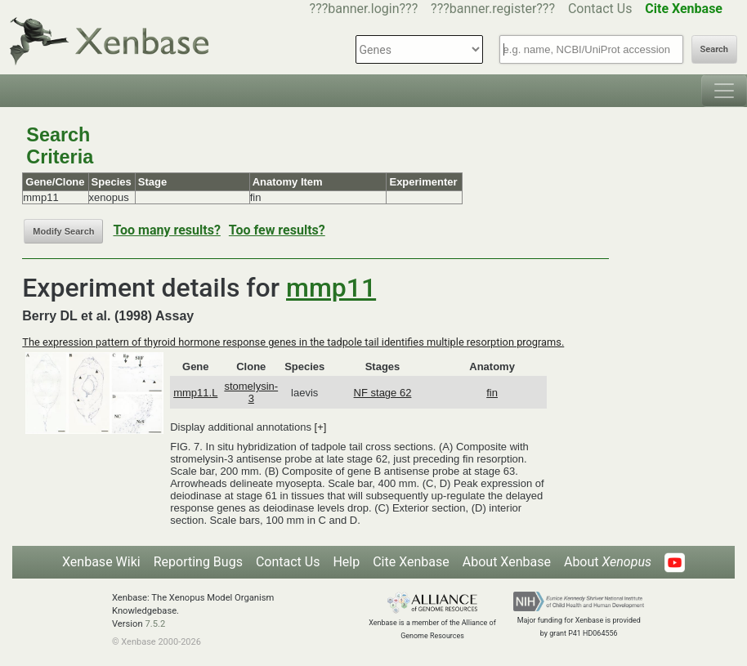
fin (492, 393)
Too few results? (277, 230)
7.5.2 (155, 624)
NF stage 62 (383, 393)
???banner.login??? (364, 8)
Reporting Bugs (198, 562)
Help (346, 562)
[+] (321, 427)
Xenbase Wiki (101, 562)
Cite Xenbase (411, 562)
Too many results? (166, 230)
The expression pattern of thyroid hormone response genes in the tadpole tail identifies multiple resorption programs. (293, 342)
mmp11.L (195, 393)
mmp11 (331, 287)
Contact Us (600, 8)
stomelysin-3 (251, 392)
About (607, 562)
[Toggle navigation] (724, 90)
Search (714, 49)
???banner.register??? (493, 8)
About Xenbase (507, 562)
